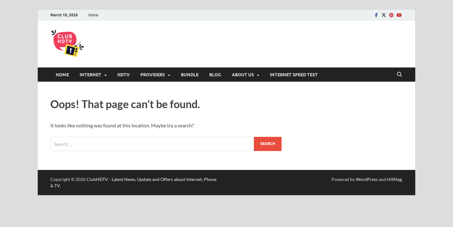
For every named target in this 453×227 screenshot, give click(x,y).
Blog (215, 74)
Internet (90, 74)
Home (93, 15)
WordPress (367, 179)
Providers (152, 74)
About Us (243, 74)
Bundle (190, 74)
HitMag (394, 179)
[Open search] (399, 74)
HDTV (123, 74)
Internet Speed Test (294, 74)
